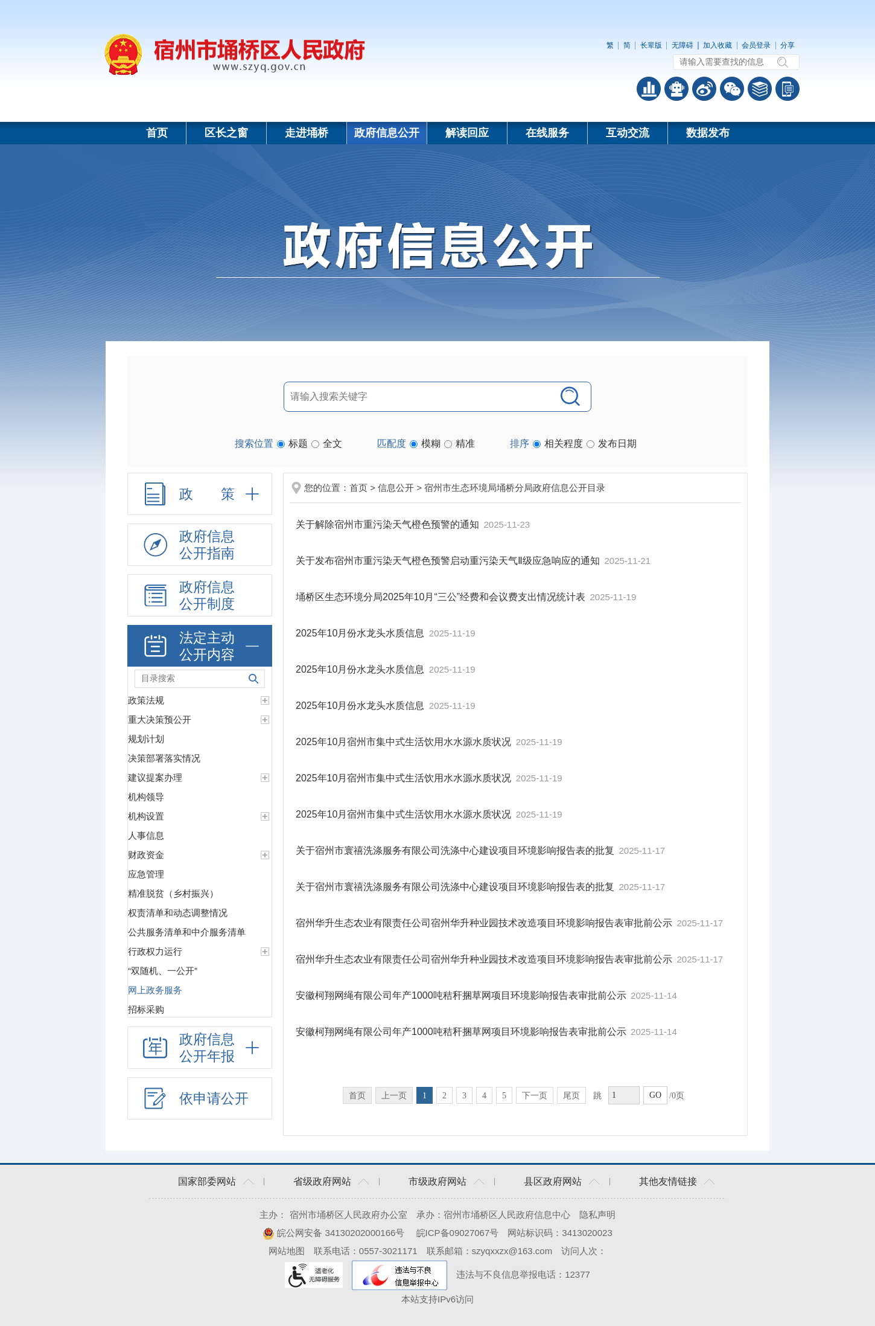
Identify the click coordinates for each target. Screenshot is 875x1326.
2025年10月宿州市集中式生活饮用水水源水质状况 (405, 742)
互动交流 (627, 133)
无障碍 (682, 45)
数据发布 (708, 133)
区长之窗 (226, 133)
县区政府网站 (553, 1181)
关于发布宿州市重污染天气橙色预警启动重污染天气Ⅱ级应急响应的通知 (449, 561)
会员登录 (756, 45)
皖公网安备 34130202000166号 (333, 1233)
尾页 (571, 1095)
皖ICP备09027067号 (457, 1233)
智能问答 (676, 89)
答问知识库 (760, 89)
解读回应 (467, 133)
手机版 (787, 89)
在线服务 (547, 133)
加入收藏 (717, 45)
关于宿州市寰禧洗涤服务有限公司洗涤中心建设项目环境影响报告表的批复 (456, 850)
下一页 (534, 1095)
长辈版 (651, 45)
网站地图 (287, 1251)
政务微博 (704, 89)
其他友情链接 (668, 1181)
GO (655, 1095)
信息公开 (396, 487)
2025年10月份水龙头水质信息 (361, 633)
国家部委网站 (207, 1181)
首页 (157, 133)
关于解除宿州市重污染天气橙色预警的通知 (389, 524)
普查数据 (649, 89)
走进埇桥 (306, 133)
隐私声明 (597, 1214)
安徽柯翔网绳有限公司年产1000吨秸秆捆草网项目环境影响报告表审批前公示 (462, 995)
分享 (787, 45)
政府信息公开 (386, 133)
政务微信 (732, 89)
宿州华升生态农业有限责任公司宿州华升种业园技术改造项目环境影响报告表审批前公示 (485, 923)
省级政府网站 (322, 1181)
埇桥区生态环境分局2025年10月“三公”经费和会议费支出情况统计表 (442, 597)
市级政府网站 (437, 1181)
